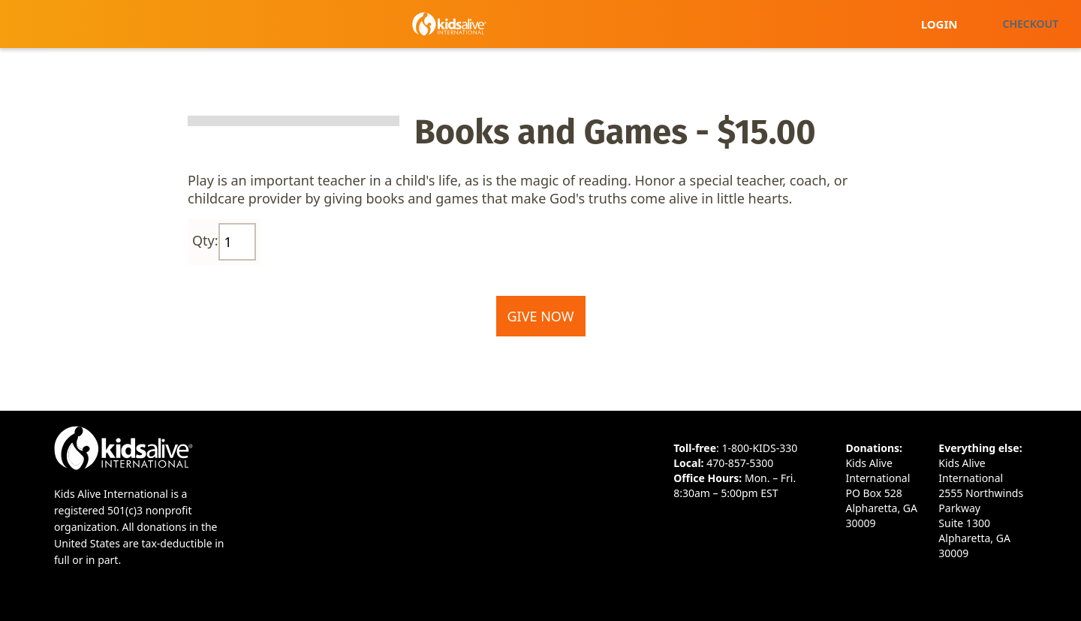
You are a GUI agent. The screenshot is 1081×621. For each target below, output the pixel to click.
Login (939, 24)
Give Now (540, 316)
